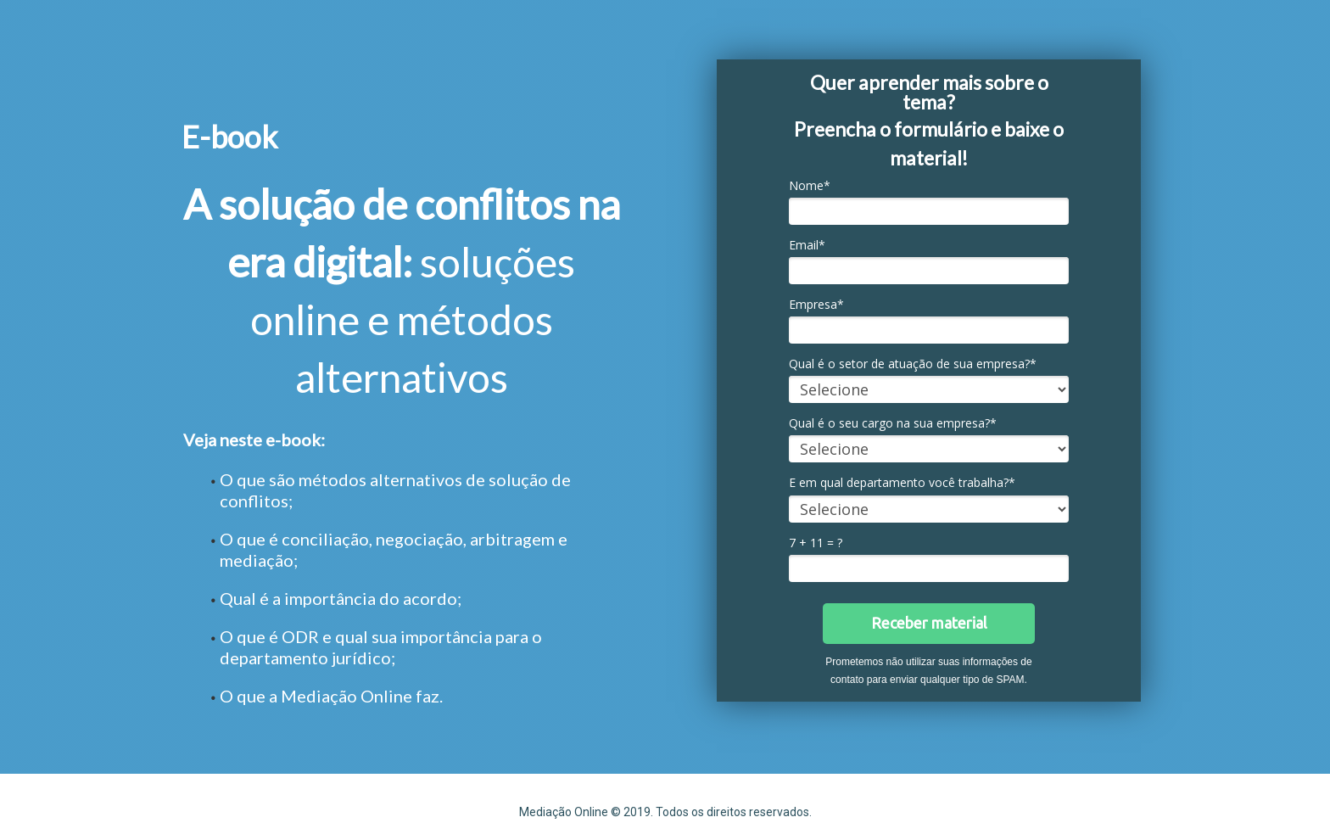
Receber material (929, 622)
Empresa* (816, 304)
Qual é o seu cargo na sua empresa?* (893, 423)
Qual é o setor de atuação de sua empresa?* (913, 364)
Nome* (809, 185)
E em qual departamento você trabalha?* (902, 482)
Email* (807, 245)
